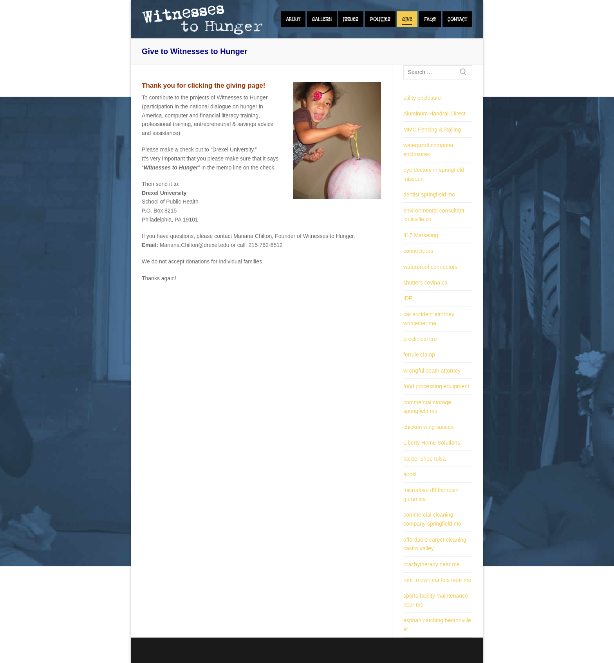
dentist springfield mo (429, 194)
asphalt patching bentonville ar (437, 624)
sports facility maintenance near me (435, 600)
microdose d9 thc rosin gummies (431, 494)
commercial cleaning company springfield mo (432, 519)
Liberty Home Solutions (431, 443)
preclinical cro (420, 339)
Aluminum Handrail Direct (434, 113)
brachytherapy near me (431, 564)
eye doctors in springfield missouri (433, 174)
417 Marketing (420, 235)
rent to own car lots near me (437, 580)
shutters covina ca (425, 282)
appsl (409, 474)
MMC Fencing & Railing (432, 129)
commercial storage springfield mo (427, 406)
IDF (407, 298)
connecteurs (418, 251)
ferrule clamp (419, 354)
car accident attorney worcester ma (428, 318)
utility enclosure (422, 98)
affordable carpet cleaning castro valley (434, 544)
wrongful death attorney (431, 371)
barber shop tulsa (424, 459)
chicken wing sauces (428, 427)
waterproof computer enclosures (428, 149)
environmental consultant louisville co (433, 215)
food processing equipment (436, 386)
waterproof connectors (430, 267)
